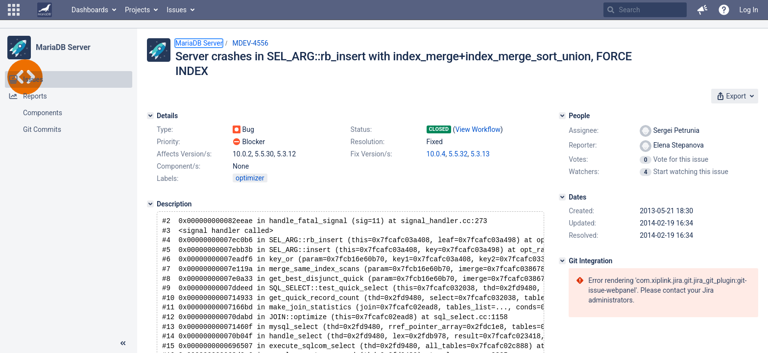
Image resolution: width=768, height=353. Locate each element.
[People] (562, 115)
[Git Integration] (562, 260)
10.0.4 (436, 154)
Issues (177, 10)
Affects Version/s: (184, 154)
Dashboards (90, 10)
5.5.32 (458, 154)
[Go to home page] (44, 10)
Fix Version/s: (371, 154)
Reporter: (583, 145)
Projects (137, 10)
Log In (749, 10)
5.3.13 (480, 154)
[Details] (150, 115)
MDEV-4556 (250, 43)
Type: (165, 129)
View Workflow (478, 129)
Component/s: (178, 166)
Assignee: (584, 130)
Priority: (168, 142)
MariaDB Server (63, 47)
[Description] (150, 204)
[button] (14, 10)
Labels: (167, 178)
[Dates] (562, 197)
